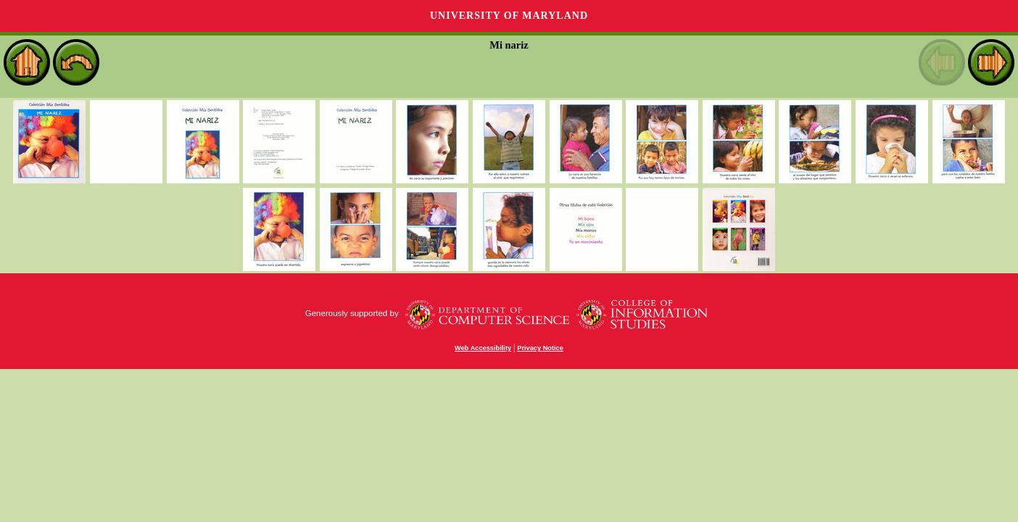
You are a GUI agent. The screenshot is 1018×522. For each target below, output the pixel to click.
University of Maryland (509, 15)
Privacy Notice (540, 348)
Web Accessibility (483, 348)
